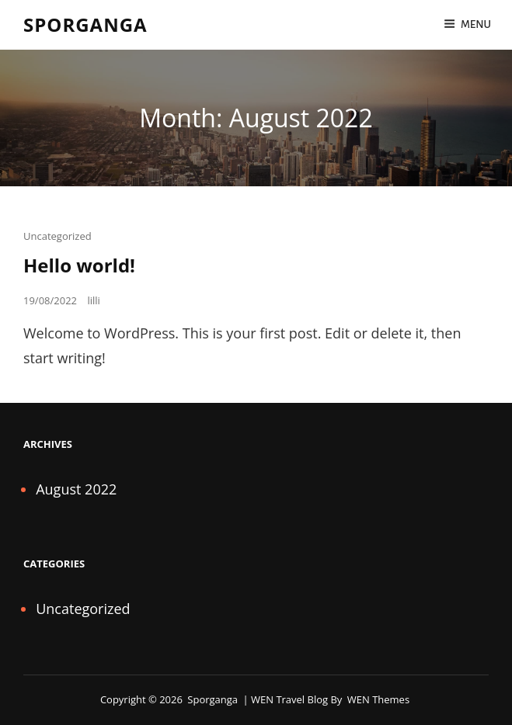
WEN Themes (378, 699)
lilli (93, 300)
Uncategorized (57, 236)
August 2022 (76, 489)
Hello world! (79, 265)
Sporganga (85, 24)
